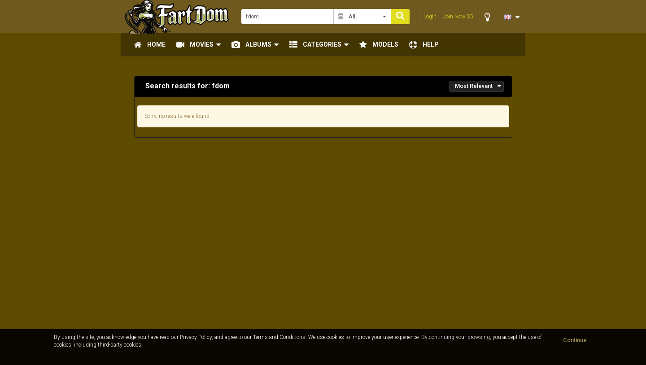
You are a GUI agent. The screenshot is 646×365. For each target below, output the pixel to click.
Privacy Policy (196, 337)
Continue (575, 340)
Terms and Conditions (279, 337)
